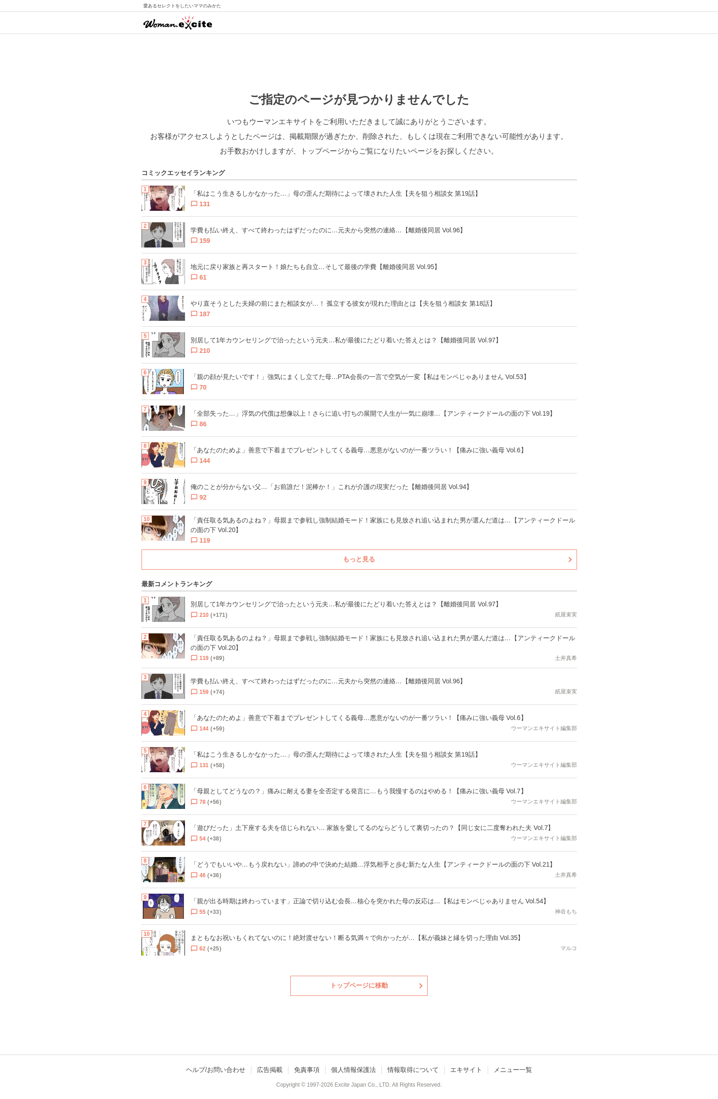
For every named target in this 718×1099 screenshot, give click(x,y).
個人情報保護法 (353, 1069)
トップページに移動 (359, 985)
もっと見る (359, 559)
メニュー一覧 (513, 1069)
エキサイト (466, 1069)
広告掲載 (270, 1069)
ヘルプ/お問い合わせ (215, 1069)
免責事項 (307, 1069)
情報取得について (413, 1069)
